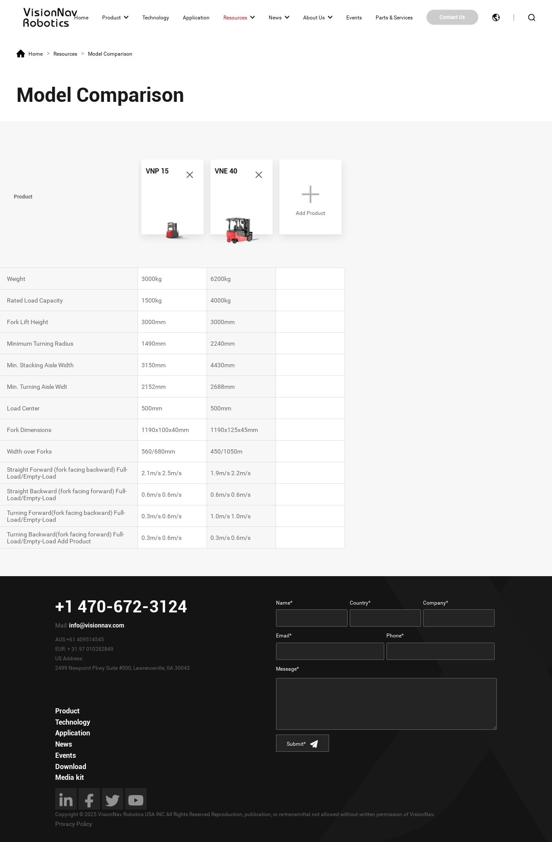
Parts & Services (394, 17)
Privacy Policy (73, 823)
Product (111, 17)
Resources (235, 17)
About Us (314, 17)
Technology (155, 17)
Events (354, 17)
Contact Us (452, 17)
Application (196, 17)
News (275, 17)
